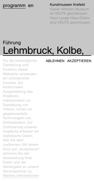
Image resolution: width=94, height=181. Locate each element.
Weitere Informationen (21, 175)
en (31, 6)
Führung (12, 43)
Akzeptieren (79, 61)
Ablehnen (55, 61)
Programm (14, 6)
